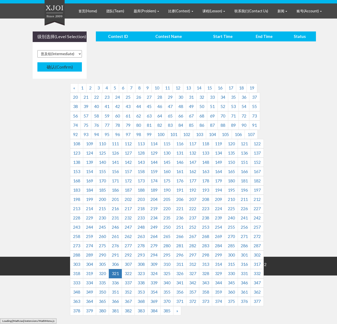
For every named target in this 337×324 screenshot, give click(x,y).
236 (179, 217)
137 (257, 152)
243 (76, 227)
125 (102, 152)
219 (154, 208)
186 (115, 190)
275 (102, 245)
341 (179, 282)
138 (76, 162)
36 (244, 97)
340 (166, 282)
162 (192, 171)
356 (179, 292)
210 (231, 199)
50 (201, 106)
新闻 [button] (282, 11)
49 (191, 106)
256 (244, 227)
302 (257, 254)
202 (128, 199)
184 (89, 190)
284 (218, 245)
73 (254, 115)
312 (192, 264)
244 (89, 227)
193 (205, 190)
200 (102, 199)
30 (180, 97)
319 (89, 273)
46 (159, 106)
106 (238, 134)
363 (76, 301)
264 (154, 236)
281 (179, 245)
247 (128, 227)
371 (179, 301)
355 (166, 292)
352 (128, 292)
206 (179, 199)
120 (231, 143)
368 (141, 301)
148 (205, 162)
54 (244, 106)
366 (115, 301)
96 (117, 134)
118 (205, 143)
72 (244, 115)
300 (231, 254)
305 (102, 264)
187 (128, 190)
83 (170, 125)
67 (191, 115)
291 (115, 254)
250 (166, 227)
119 (218, 143)
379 (89, 310)
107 (251, 134)
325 (166, 273)
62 (138, 115)
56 (75, 115)
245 (102, 227)
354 (154, 292)
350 (102, 292)
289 (89, 254)
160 (166, 171)
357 (192, 292)
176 (179, 180)
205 (166, 199)
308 (141, 264)
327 (192, 273)
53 (233, 106)
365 (102, 301)
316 (244, 264)
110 (102, 143)
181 (244, 180)
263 (141, 236)
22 (96, 97)
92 (75, 134)
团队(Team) (115, 11)
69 (212, 115)
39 (86, 106)
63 (149, 115)
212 (257, 199)
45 (149, 106)
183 (76, 190)
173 (141, 180)
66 (180, 115)
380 (102, 310)
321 (115, 273)
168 (76, 180)
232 (128, 217)
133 (205, 152)
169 (89, 180)
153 (76, 171)
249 (154, 227)
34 (223, 97)
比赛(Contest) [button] (180, 11)
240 (231, 217)
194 (218, 190)
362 (257, 292)
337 (128, 282)
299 (218, 254)
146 (179, 162)
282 (192, 245)
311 (179, 264)
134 (218, 152)
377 (257, 301)
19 (252, 87)
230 (102, 217)
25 (128, 97)
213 (76, 208)
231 (115, 217)
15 (209, 87)
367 (128, 301)
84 (180, 125)
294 (154, 254)
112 (128, 143)
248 (141, 227)
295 (166, 254)
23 (107, 97)
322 (128, 273)
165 (231, 171)
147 (192, 162)
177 (192, 180)
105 (225, 134)
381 (115, 310)
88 (223, 125)
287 (257, 245)
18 (241, 87)
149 (218, 162)
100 (160, 134)
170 (102, 180)
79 (128, 125)
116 (179, 143)
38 (75, 106)
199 (89, 199)
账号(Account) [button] (309, 11)
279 (154, 245)
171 (115, 180)
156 (115, 171)
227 (257, 208)
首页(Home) (87, 11)
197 (257, 190)
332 (257, 273)
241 (244, 217)
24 (117, 97)
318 (76, 273)
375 (231, 301)
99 (149, 134)
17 (230, 87)
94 (96, 134)
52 (223, 106)
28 (159, 97)
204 (154, 199)
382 (128, 310)
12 (178, 87)
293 (141, 254)
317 (257, 264)
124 (89, 152)
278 (141, 245)
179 (218, 180)
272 (257, 236)
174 (154, 180)
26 (138, 97)
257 (257, 227)
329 (218, 273)
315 (231, 264)
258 (76, 236)
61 (128, 115)
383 (141, 310)
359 (218, 292)
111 (115, 143)
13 (188, 87)
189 (154, 190)
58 (96, 115)
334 (89, 282)
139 (89, 162)
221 (179, 208)
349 (89, 292)
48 (180, 106)
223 (205, 208)
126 (115, 152)
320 (102, 273)
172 (128, 180)
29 (170, 97)
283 (205, 245)
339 (154, 282)
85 (191, 125)
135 (231, 152)
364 (89, 301)
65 (170, 115)
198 (76, 199)
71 (233, 115)
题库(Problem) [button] (146, 11)
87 (212, 125)
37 (254, 97)
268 (205, 236)
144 (154, 162)
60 (117, 115)
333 (76, 282)
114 (154, 143)
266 (179, 236)
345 (231, 282)
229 (89, 217)
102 (186, 134)
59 (107, 115)
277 (128, 245)
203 (141, 199)
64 (159, 115)
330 (231, 273)
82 (159, 125)
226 (244, 208)
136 (244, 152)
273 (76, 245)
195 (231, 190)
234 (154, 217)
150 (231, 162)
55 (254, 106)
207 (192, 199)
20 (75, 97)
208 (205, 199)
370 (166, 301)
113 (141, 143)
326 (179, 273)
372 (192, 301)
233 (141, 217)
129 (154, 152)
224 (218, 208)
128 (141, 152)
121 (244, 143)
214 (89, 208)
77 (107, 125)
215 (102, 208)
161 (179, 171)
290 (102, 254)
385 (166, 310)
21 (86, 97)
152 (257, 162)
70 (223, 115)
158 (141, 171)
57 (86, 115)
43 (128, 106)
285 (231, 245)
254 (218, 227)
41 (107, 106)
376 (244, 301)
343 (205, 282)
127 (128, 152)
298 (205, 254)
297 (192, 254)
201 (115, 199)
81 (149, 125)
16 (220, 87)
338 (141, 282)
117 (192, 143)
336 (115, 282)
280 (166, 245)
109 (89, 143)
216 (115, 208)
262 (128, 236)
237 (192, 217)
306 (115, 264)
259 (89, 236)
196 (244, 190)
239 (218, 217)
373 (205, 301)
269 (218, 236)
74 (75, 125)
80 (138, 125)
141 (115, 162)
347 (257, 282)
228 (76, 217)
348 (76, 292)
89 (233, 125)
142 (128, 162)
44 (138, 106)
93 (86, 134)
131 (179, 152)
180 (231, 180)
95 (107, 134)
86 (201, 125)
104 (212, 134)
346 (244, 282)
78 (117, 125)
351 (115, 292)
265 (166, 236)
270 (231, 236)
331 (244, 273)
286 (244, 245)
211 (244, 199)
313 (205, 264)
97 (128, 134)
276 (115, 245)
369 (154, 301)
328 (205, 273)
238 (205, 217)
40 (96, 106)
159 (154, 171)
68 (201, 115)
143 (141, 162)
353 (141, 292)
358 (205, 292)
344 (218, 282)
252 (192, 227)
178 (205, 180)
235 (166, 217)
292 (128, 254)
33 (212, 97)
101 (173, 134)
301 (244, 254)
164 (218, 171)
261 (115, 236)
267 (192, 236)
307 (128, 264)
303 (76, 264)
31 (191, 97)
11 (167, 87)
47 (170, 106)
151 (244, 162)
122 (257, 143)
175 (166, 180)
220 (166, 208)
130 (166, 152)
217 (128, 208)
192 (192, 190)
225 (231, 208)
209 (218, 199)
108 (76, 143)
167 (257, 171)
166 (244, 171)
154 (89, 171)
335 (102, 282)
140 (102, 162)
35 (233, 97)
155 (102, 171)
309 (154, 264)
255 (231, 227)
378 (76, 310)
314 (218, 264)
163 (205, 171)
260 (102, 236)
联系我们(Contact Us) (251, 11)
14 (199, 87)
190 (166, 190)
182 (257, 180)
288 (76, 254)
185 (102, 190)
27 (149, 97)
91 (254, 125)
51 (212, 106)
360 (231, 292)
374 (218, 301)
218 (141, 208)
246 (115, 227)
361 (244, 292)
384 (154, 310)
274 (89, 245)
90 (244, 125)
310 (166, 264)
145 (166, 162)
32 (201, 97)
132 (192, 152)
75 (86, 125)
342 (192, 282)
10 (157, 87)
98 (138, 134)
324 (154, 273)
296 (179, 254)
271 (244, 236)
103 (199, 134)
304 (89, 264)
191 (179, 190)
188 (141, 190)
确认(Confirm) (60, 66)
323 (141, 273)
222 (192, 208)
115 (166, 143)
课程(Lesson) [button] (213, 11)
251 (179, 227)
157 (128, 171)
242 (257, 217)
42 (117, 106)
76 (96, 125)
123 (76, 152)
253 (205, 227)
